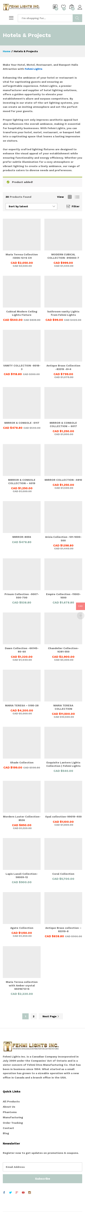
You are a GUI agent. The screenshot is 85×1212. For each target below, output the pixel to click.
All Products (11, 1101)
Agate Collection (21, 927)
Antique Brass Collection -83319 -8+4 (63, 367)
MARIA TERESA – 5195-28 (22, 705)
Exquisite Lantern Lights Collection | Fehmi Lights (63, 764)
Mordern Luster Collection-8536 (22, 818)
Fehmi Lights (33, 68)
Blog (6, 1133)
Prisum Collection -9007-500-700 (21, 596)
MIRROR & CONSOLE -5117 (21, 422)
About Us (9, 1106)
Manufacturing (13, 1117)
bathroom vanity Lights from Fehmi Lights (63, 313)
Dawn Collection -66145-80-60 (22, 650)
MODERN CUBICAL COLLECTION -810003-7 (63, 256)
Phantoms (10, 1112)
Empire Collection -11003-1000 (63, 596)
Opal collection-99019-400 (63, 816)
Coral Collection (63, 873)
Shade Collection (22, 762)
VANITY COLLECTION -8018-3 (21, 367)
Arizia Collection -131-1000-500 (63, 538)
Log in (80, 7)
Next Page (50, 1016)
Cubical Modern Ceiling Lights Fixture (21, 313)
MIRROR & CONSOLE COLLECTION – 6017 (63, 424)
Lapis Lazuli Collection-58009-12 (22, 875)
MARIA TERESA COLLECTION (63, 707)
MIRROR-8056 (21, 536)
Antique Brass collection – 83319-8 (63, 929)
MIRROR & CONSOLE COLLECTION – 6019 (21, 481)
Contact (8, 1128)
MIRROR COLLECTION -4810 (63, 479)
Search (77, 18)
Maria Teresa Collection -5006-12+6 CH (22, 256)
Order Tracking (13, 1122)
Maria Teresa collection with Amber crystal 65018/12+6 (22, 985)
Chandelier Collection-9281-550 (63, 650)
